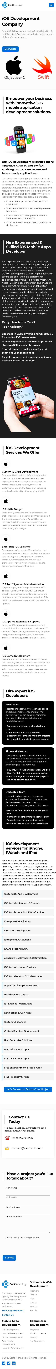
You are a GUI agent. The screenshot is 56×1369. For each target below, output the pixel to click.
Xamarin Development (13, 1348)
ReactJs (33, 1306)
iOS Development (10, 1330)
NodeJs (33, 1303)
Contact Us (8, 1315)
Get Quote (10, 49)
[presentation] (25, 1248)
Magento (34, 1330)
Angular (34, 1310)
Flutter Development (12, 1337)
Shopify (33, 1337)
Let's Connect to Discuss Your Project (28, 1089)
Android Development (12, 1333)
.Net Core (34, 1291)
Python (33, 1295)
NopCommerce (37, 1341)
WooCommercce (38, 1333)
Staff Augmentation (12, 1311)
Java (32, 1299)
